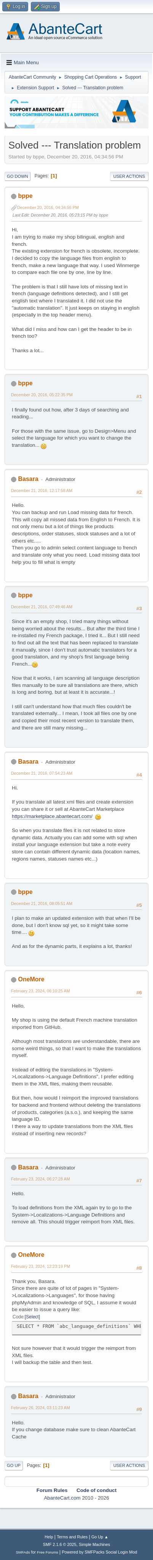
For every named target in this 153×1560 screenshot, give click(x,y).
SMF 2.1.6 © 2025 (59, 1544)
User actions (129, 176)
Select (32, 1317)
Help (49, 1537)
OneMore (31, 979)
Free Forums (47, 1552)
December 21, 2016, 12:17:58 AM (41, 490)
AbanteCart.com (62, 1498)
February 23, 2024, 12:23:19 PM (40, 1266)
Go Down (17, 176)
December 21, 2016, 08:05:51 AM (41, 903)
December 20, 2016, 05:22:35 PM (42, 394)
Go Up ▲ (99, 1537)
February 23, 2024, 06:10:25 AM (40, 991)
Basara (28, 479)
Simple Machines (94, 1544)
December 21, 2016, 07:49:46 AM (41, 606)
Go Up (14, 1465)
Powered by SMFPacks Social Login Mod (99, 1552)
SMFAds (23, 1552)
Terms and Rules (72, 1537)
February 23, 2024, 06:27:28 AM (40, 1179)
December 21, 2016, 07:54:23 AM (41, 773)
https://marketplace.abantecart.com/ (52, 816)
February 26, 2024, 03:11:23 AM (40, 1407)
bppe (25, 196)
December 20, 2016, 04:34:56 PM (48, 207)
